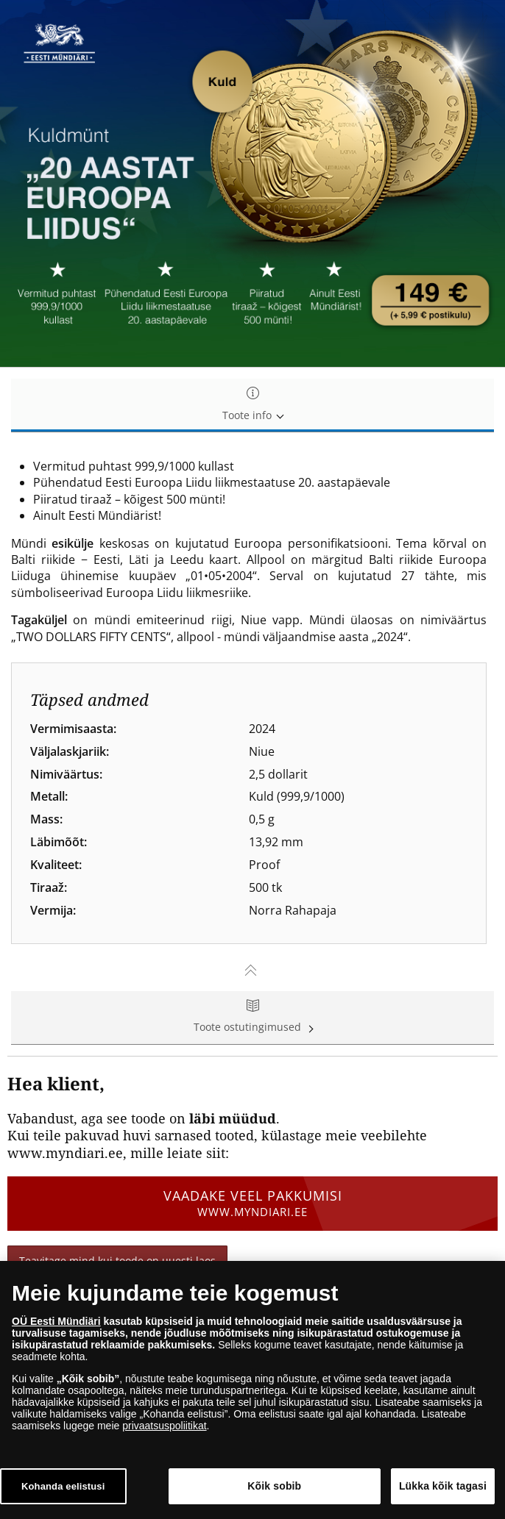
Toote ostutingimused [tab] (252, 1017)
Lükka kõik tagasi (443, 1486)
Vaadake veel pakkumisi (252, 1203)
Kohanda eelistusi (63, 1486)
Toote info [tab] (252, 404)
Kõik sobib (274, 1486)
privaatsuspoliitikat (164, 1426)
